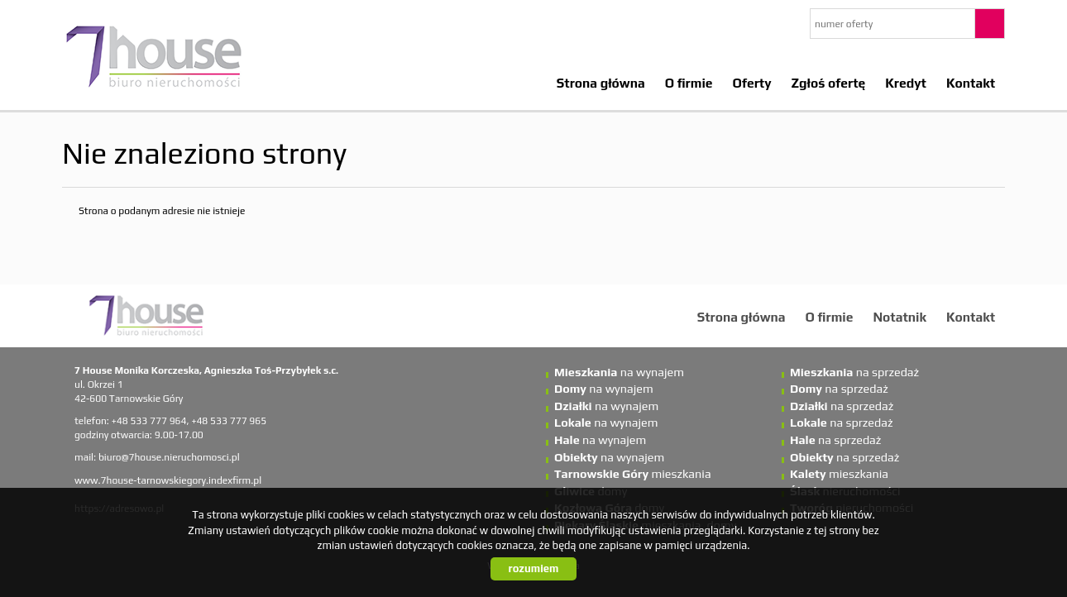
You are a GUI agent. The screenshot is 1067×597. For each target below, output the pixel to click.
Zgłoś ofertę (829, 82)
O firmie (689, 82)
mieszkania (632, 473)
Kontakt (970, 82)
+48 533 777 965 (228, 421)
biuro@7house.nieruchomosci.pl (169, 457)
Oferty (752, 82)
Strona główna (601, 82)
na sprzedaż (854, 372)
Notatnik (899, 316)
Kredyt (905, 82)
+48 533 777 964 (149, 421)
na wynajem (619, 372)
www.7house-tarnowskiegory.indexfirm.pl (167, 480)
